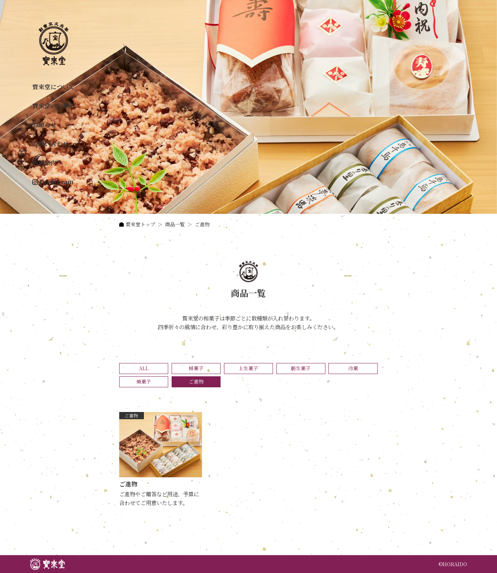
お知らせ (44, 124)
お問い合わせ (50, 143)
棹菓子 (196, 368)
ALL (143, 368)
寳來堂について (53, 86)
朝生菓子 (301, 368)
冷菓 (353, 368)
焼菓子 (143, 381)
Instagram (56, 181)
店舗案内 (44, 162)
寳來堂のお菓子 (53, 105)
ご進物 (131, 415)
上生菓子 (248, 368)
